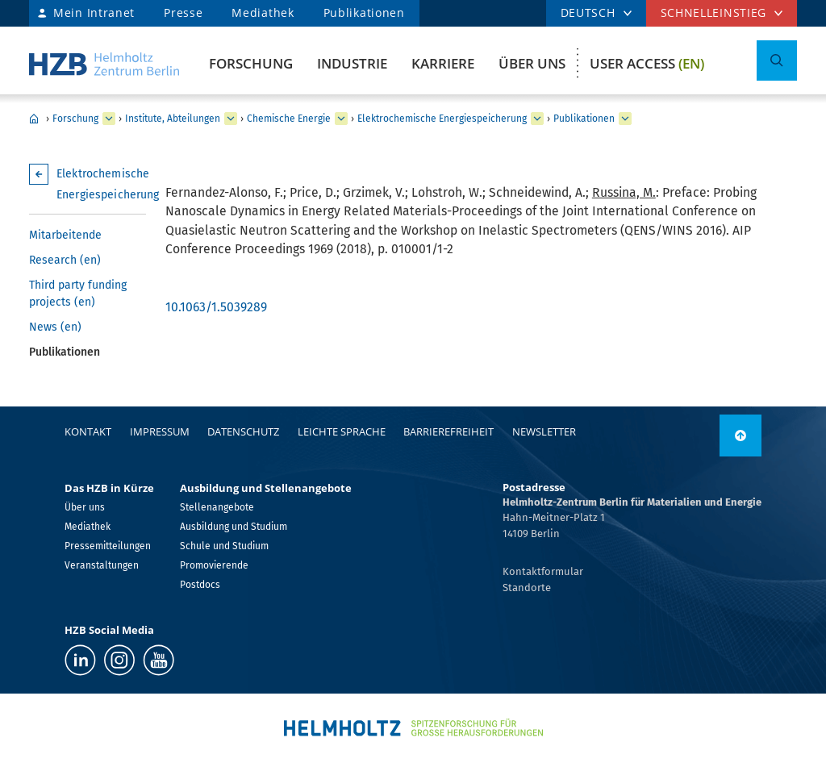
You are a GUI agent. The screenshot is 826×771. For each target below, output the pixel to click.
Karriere (442, 63)
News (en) (55, 327)
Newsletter (544, 431)
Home (34, 118)
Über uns (532, 63)
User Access (647, 63)
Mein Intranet (94, 12)
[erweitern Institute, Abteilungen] (230, 118)
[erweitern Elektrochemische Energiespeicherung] (537, 118)
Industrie (352, 63)
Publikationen (364, 12)
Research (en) (65, 260)
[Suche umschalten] (777, 60)
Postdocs (200, 584)
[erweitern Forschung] (108, 118)
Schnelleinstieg (714, 12)
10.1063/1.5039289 (216, 307)
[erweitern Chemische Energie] (341, 118)
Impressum (160, 431)
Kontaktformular (543, 571)
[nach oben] (740, 435)
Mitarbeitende (65, 235)
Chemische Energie (289, 118)
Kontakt (88, 431)
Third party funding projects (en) (78, 293)
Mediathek (263, 12)
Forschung (251, 63)
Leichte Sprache (342, 431)
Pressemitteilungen (108, 546)
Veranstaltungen (102, 565)
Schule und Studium (224, 546)
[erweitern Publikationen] (625, 118)
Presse (183, 12)
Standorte (527, 587)
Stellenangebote (217, 507)
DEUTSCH (588, 12)
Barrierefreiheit (448, 431)
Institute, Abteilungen (172, 118)
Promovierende (214, 565)
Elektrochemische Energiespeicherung (442, 118)
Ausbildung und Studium (233, 526)
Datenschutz (243, 431)
